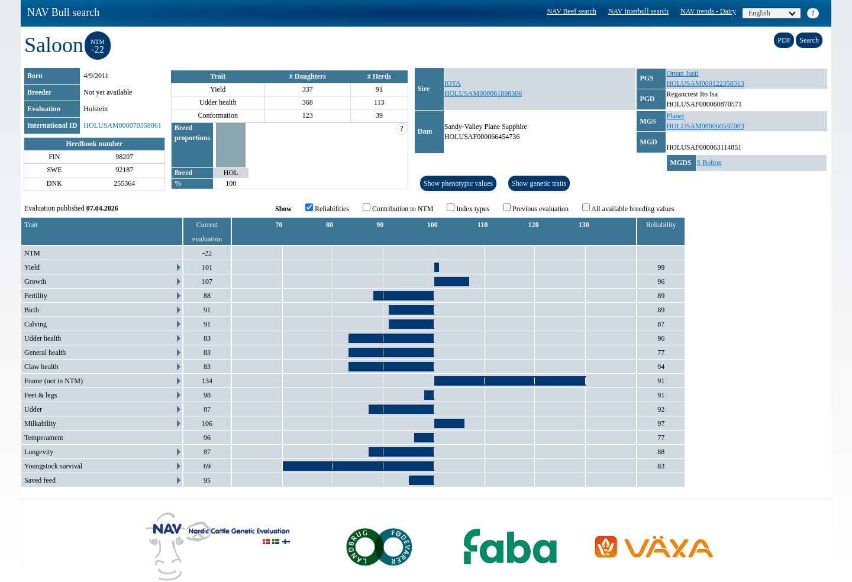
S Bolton (708, 163)
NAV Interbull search (638, 11)
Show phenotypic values (458, 183)
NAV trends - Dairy (708, 11)
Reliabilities (327, 208)
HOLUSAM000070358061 (122, 125)
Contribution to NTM (398, 208)
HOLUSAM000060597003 (705, 126)
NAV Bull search (63, 12)
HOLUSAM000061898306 (483, 93)
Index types (468, 208)
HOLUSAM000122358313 (705, 83)
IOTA (452, 83)
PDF (783, 40)
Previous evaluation (536, 208)
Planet (675, 116)
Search (809, 40)
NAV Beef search (571, 11)
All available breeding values (628, 208)
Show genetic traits (539, 183)
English (772, 13)
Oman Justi (682, 73)
